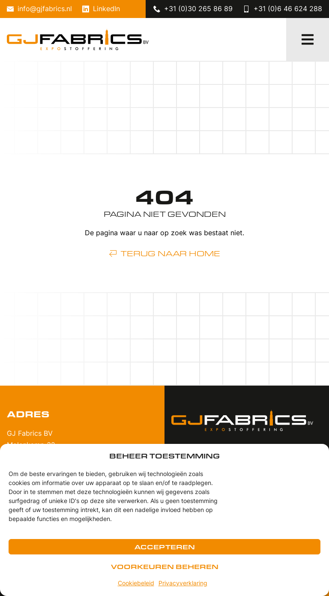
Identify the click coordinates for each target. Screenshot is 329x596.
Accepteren (165, 546)
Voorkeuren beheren (164, 566)
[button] (307, 39)
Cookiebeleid (136, 584)
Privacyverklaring (183, 584)
